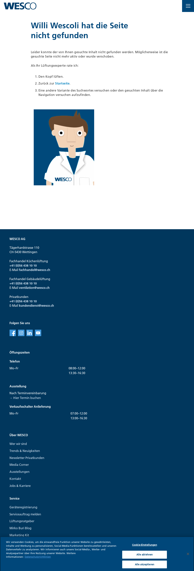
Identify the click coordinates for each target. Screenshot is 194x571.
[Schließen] (188, 556)
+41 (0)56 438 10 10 (23, 265)
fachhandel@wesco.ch (34, 270)
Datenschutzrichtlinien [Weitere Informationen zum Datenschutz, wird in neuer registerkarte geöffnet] (38, 558)
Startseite (62, 83)
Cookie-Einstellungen (144, 546)
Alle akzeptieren (144, 566)
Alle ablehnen (144, 556)
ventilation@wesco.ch (34, 288)
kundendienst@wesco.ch (36, 305)
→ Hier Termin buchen (25, 398)
